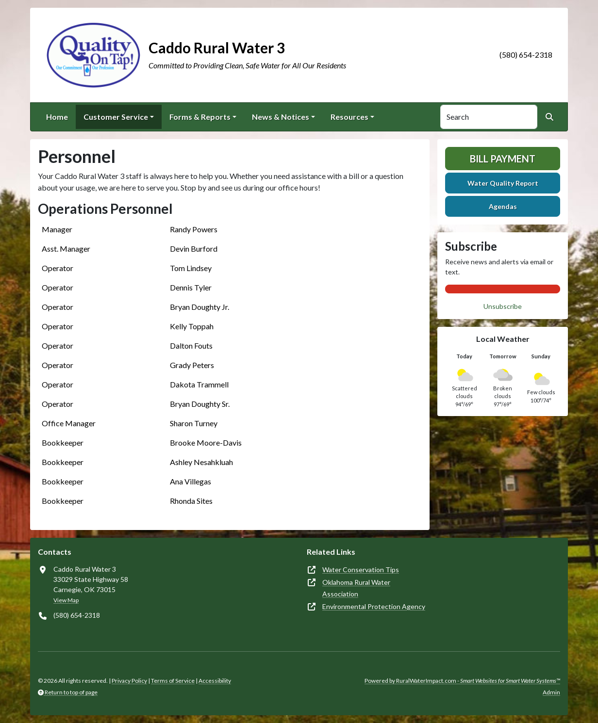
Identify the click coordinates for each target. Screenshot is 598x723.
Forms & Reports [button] (200, 116)
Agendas (503, 206)
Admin (551, 692)
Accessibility (215, 680)
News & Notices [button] (280, 116)
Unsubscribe (502, 306)
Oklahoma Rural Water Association (356, 588)
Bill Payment (502, 158)
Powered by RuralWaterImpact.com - (462, 680)
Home (57, 116)
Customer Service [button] (115, 116)
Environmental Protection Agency (373, 606)
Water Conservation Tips (360, 569)
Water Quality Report (502, 183)
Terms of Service (173, 680)
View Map (66, 600)
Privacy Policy (129, 680)
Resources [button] (349, 116)
